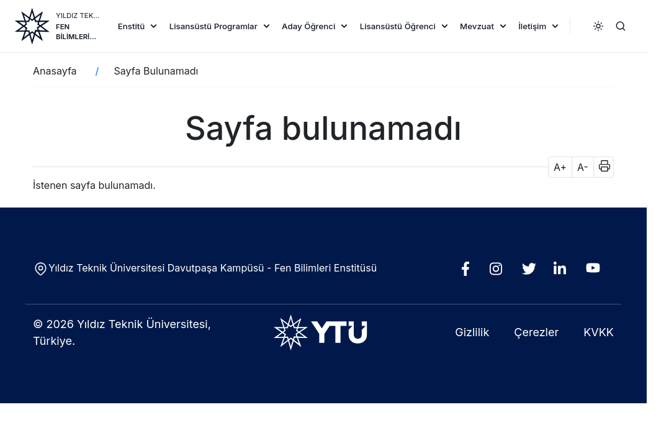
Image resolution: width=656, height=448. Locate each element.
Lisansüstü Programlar (213, 26)
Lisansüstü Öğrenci (398, 26)
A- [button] (582, 167)
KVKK (598, 332)
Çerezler (536, 332)
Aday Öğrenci (308, 26)
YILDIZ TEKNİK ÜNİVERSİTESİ (79, 15)
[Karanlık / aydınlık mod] (598, 26)
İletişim (532, 26)
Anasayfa (55, 71)
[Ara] (620, 26)
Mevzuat (477, 26)
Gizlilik (472, 332)
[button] (600, 167)
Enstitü (131, 26)
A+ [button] (560, 167)
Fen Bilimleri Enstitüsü (76, 32)
